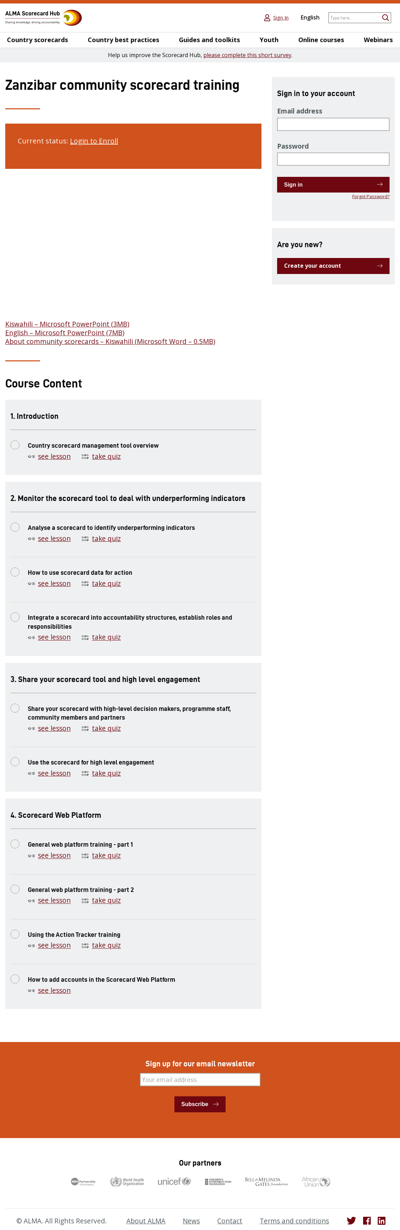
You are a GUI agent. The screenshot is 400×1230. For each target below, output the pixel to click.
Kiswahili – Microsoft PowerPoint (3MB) (67, 324)
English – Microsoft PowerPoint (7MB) (64, 332)
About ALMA (145, 1220)
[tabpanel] (133, 261)
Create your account (312, 265)
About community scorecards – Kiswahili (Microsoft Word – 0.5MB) (110, 341)
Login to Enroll (94, 141)
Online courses (321, 40)
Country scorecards (37, 40)
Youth (269, 40)
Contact (229, 1220)
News (191, 1220)
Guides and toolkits (209, 40)
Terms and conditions (294, 1220)
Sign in (293, 185)
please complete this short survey (247, 55)
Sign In (281, 18)
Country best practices (123, 40)
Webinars (378, 40)
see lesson (54, 456)
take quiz (106, 456)
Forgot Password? (371, 196)
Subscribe (194, 1104)
